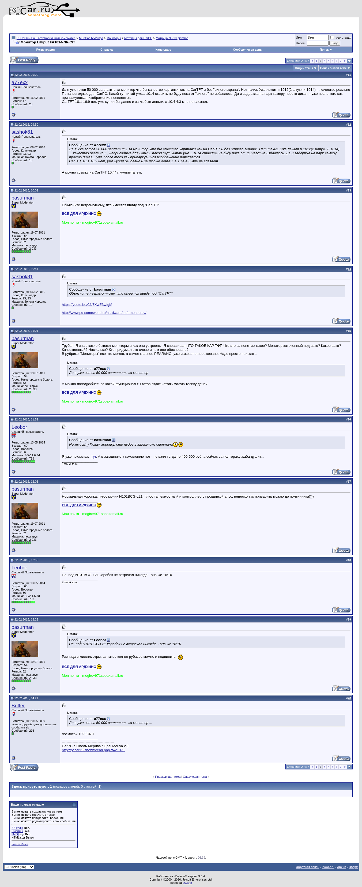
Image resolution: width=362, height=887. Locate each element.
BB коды (17, 827)
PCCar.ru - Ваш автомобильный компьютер (46, 38)
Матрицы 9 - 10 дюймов (172, 38)
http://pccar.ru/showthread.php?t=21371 (93, 750)
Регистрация (45, 49)
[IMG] (15, 834)
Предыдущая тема (167, 776)
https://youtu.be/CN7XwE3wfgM (87, 305)
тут (93, 456)
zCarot (187, 882)
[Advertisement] (72, 25)
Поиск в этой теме (333, 68)
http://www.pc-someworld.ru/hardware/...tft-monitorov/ (104, 313)
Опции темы (304, 68)
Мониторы (114, 38)
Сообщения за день (247, 49)
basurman (23, 198)
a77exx (20, 82)
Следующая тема (195, 776)
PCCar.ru (328, 867)
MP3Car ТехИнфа (91, 38)
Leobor (19, 427)
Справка (106, 49)
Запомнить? (340, 38)
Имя (298, 37)
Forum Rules (20, 844)
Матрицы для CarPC (138, 38)
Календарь (163, 49)
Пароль (301, 43)
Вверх (353, 867)
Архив (341, 867)
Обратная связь (307, 867)
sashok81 (22, 132)
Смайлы (17, 831)
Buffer (18, 705)
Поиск (326, 49)
